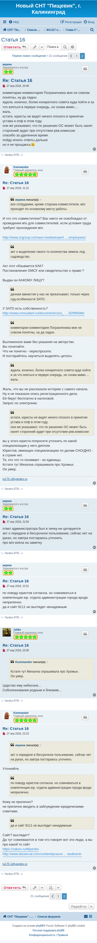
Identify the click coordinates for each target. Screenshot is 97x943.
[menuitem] (14, 22)
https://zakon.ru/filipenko (21, 849)
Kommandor (21, 167)
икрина (7, 64)
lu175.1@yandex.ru (15, 478)
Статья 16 (13, 40)
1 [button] (77, 56)
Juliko (17, 629)
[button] (70, 56)
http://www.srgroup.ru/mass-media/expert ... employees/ (44, 237)
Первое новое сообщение (29, 55)
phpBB (40, 925)
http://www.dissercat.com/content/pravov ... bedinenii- (42, 854)
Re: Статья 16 (17, 80)
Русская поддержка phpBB (48, 930)
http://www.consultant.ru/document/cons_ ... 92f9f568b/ (44, 313)
